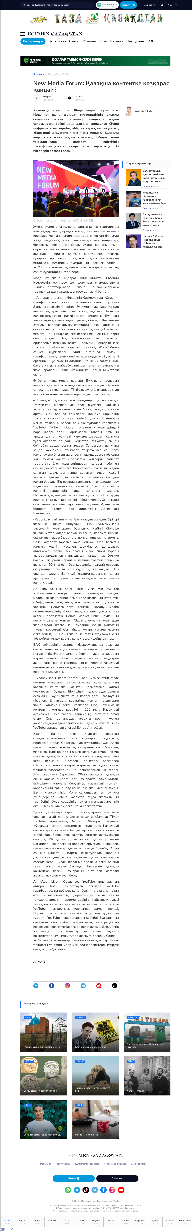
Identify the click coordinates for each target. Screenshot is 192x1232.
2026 (7, 1222)
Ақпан (37, 1222)
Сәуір (66, 1222)
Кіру (172, 5)
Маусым (96, 1222)
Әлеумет (89, 41)
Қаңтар (22, 1222)
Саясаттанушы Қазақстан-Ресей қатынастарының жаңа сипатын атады (154, 178)
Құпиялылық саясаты (87, 1163)
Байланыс (117, 1178)
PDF (151, 41)
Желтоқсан (185, 1222)
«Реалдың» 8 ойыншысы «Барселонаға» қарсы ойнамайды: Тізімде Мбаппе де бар (154, 201)
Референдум (33, 41)
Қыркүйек (140, 1222)
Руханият (117, 41)
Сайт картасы (138, 1163)
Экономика (57, 41)
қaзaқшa (149, 5)
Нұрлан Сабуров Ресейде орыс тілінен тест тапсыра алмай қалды (153, 243)
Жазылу (128, 5)
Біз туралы (136, 41)
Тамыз (125, 1222)
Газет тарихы (63, 1163)
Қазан (155, 1222)
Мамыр (81, 1222)
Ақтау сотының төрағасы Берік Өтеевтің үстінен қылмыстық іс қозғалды (153, 221)
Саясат (74, 41)
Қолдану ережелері (115, 1163)
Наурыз (52, 1222)
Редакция (45, 1163)
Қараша (170, 1222)
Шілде (111, 1222)
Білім (103, 41)
